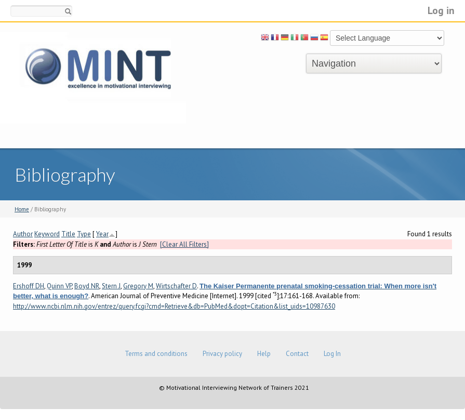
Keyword (47, 234)
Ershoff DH (28, 286)
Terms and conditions (156, 353)
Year (102, 234)
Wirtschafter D (176, 286)
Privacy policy (222, 353)
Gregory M (138, 286)
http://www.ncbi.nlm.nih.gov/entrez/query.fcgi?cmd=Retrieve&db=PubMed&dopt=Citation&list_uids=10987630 (174, 306)
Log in (441, 10)
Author (23, 234)
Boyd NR (86, 286)
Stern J (111, 286)
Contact (297, 353)
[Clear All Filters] (184, 244)
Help (264, 353)
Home (22, 209)
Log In (332, 353)
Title (68, 234)
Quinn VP (59, 286)
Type (84, 234)
